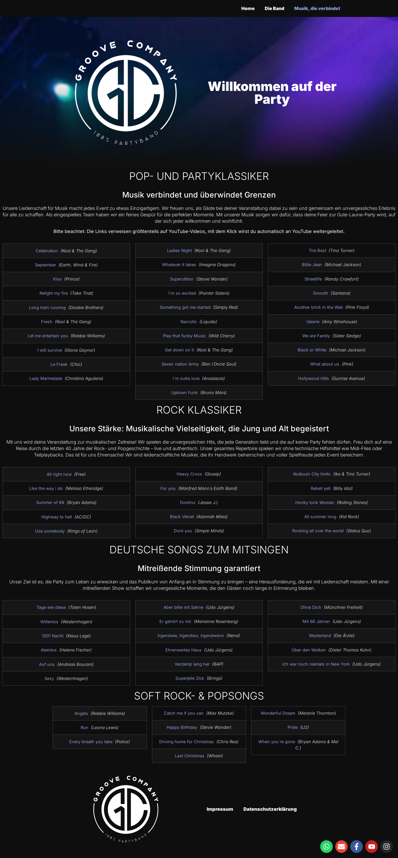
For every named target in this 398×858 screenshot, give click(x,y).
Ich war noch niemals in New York (316, 664)
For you (168, 487)
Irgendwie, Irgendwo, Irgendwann (191, 635)
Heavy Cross (189, 472)
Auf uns (47, 664)
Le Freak (59, 364)
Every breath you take (90, 741)
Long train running (47, 307)
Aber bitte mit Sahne (183, 607)
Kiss (57, 279)
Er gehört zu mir (175, 621)
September (45, 264)
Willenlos (49, 621)
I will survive (49, 350)
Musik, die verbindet (316, 8)
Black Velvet (182, 515)
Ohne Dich (310, 607)
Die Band (271, 8)
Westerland (320, 635)
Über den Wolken (309, 649)
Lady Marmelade (46, 378)
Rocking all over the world (318, 528)
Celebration (46, 250)
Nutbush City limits (312, 471)
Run (84, 727)
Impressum (220, 809)
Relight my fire (54, 293)
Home (244, 8)
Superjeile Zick (189, 678)
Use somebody (50, 531)
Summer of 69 (50, 502)
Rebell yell (320, 485)
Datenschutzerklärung (270, 809)
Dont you (183, 529)
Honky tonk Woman (314, 499)
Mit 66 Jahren (316, 621)
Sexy (49, 678)
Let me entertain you (48, 335)
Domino (187, 501)
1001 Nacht (52, 635)
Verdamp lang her (192, 664)
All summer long (320, 514)
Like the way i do (46, 488)
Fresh (46, 321)
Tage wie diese (51, 607)
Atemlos (49, 649)
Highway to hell (56, 516)
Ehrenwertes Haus (183, 649)
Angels (81, 713)
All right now (59, 474)
